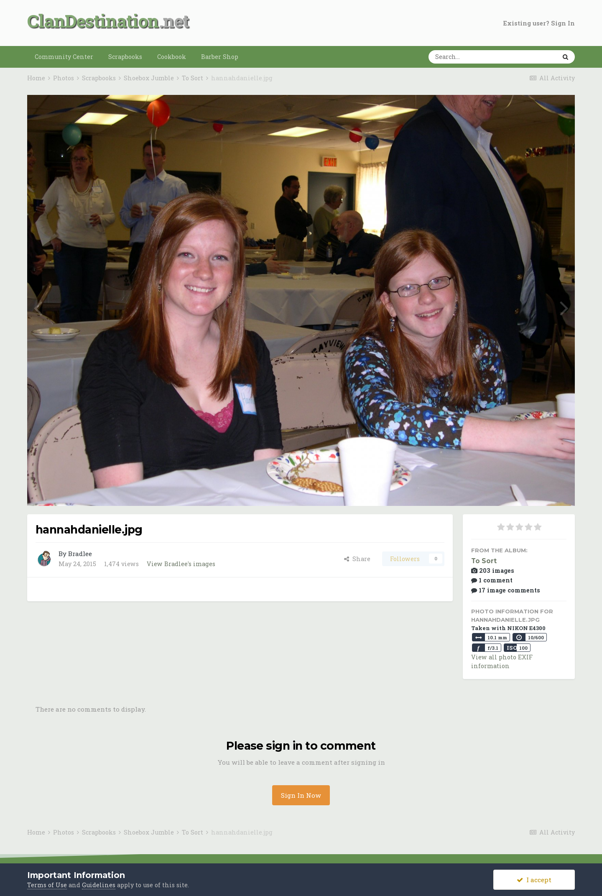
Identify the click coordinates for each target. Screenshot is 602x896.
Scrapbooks (125, 57)
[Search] (467, 57)
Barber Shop (219, 57)
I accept (534, 880)
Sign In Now (301, 795)
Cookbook (171, 57)
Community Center (64, 57)
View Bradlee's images (181, 564)
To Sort (484, 561)
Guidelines (98, 885)
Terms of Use (47, 885)
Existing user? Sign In (539, 23)
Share (357, 559)
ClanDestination (93, 20)
